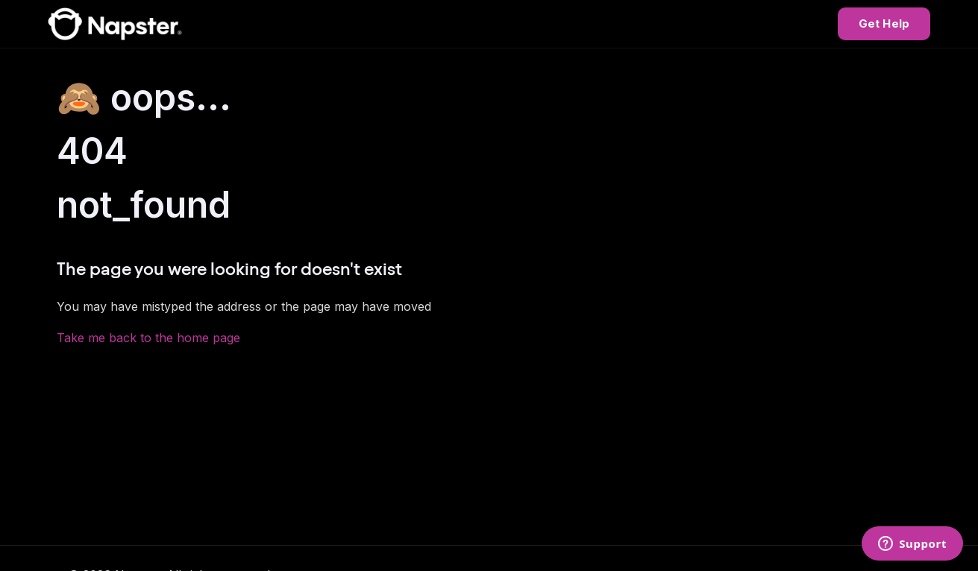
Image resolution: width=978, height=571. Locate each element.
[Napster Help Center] (115, 23)
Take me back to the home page (148, 337)
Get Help (884, 23)
